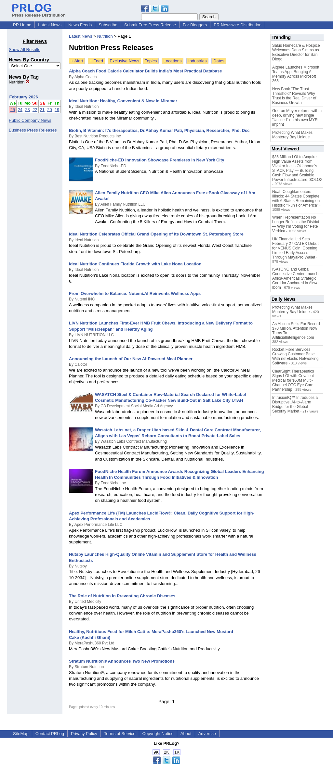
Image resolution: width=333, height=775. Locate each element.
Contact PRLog (49, 733)
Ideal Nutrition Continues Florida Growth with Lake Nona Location (135, 263)
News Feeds (80, 24)
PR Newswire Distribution (237, 24)
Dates (218, 60)
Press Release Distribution (39, 13)
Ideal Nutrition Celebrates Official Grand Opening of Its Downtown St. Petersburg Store (156, 234)
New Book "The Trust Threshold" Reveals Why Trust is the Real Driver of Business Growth (294, 96)
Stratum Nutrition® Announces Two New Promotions (122, 661)
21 (42, 109)
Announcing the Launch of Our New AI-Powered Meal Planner (131, 358)
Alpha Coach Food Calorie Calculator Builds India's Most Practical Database (145, 71)
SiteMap (21, 733)
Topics (151, 60)
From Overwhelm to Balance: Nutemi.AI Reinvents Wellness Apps (135, 293)
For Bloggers (195, 24)
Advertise (207, 733)
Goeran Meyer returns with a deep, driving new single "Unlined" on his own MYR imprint (297, 117)
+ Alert (77, 60)
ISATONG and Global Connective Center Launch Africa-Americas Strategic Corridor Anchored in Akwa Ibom (295, 278)
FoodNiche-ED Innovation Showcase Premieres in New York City (159, 160)
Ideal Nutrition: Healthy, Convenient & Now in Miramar (123, 100)
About (186, 733)
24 (20, 109)
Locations (173, 60)
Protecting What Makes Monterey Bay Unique (292, 134)
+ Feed (96, 60)
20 (49, 109)
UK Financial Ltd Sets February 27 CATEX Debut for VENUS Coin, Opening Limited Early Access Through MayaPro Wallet (295, 248)
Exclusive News (124, 60)
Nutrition (19, 82)
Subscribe (108, 24)
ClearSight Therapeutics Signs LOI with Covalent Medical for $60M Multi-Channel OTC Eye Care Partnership (293, 380)
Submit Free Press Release (150, 24)
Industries (197, 60)
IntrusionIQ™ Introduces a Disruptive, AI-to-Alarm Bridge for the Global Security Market (295, 404)
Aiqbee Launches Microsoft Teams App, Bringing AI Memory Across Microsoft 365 (295, 74)
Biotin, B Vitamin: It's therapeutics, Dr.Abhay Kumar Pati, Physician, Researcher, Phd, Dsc (159, 130)
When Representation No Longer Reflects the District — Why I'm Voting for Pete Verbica (295, 224)
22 (35, 109)
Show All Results (24, 49)
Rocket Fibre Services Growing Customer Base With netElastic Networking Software (295, 356)
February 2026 (23, 97)
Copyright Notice (158, 733)
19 (57, 109)
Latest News (49, 24)
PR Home (22, 24)
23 (27, 109)
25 (12, 109)
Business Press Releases (33, 130)
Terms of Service (120, 733)
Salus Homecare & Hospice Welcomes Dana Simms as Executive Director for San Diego (296, 52)
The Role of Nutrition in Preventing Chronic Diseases (122, 595)
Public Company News (30, 120)
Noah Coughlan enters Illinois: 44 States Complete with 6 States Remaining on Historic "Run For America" (296, 198)
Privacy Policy (84, 733)
